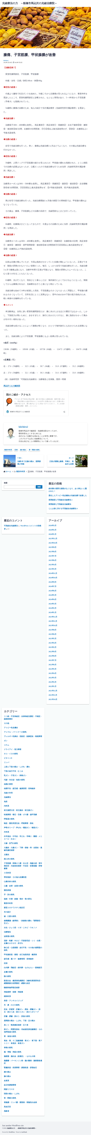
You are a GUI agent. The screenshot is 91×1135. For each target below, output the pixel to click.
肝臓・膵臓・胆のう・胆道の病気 (17, 1016)
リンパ (6, 763)
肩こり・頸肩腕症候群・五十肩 (16, 1025)
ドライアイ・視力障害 (12, 750)
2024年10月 (53, 578)
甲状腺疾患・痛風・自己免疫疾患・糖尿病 (20, 955)
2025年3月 (52, 569)
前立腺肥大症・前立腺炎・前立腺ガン (18, 810)
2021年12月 (53, 691)
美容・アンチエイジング (13, 1001)
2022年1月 (52, 686)
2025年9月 (52, 547)
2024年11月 (53, 573)
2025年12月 (53, 539)
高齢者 (6, 1111)
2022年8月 (52, 656)
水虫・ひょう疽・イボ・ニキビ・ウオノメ (20, 928)
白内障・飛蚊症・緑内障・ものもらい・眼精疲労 (23, 968)
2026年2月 (52, 530)
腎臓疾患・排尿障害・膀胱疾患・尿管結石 (20, 1068)
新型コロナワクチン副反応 (14, 908)
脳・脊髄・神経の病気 (12, 1052)
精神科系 (7, 996)
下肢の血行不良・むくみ (13, 771)
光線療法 (7, 797)
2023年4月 (52, 643)
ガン (5, 741)
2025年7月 (52, 556)
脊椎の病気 (8, 1048)
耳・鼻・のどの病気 (12, 1005)
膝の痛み (23, 450)
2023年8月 (52, 630)
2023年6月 (52, 634)
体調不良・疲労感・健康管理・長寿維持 (19, 789)
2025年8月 (52, 552)
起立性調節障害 (10, 1085)
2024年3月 (52, 604)
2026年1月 (52, 534)
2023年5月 (52, 639)
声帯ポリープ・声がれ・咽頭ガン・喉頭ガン (21, 828)
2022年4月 (52, 673)
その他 (6, 723)
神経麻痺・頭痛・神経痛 (13, 992)
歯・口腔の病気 (10, 916)
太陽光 (6, 855)
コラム (6, 745)
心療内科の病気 (10, 882)
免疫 (5, 802)
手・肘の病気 (9, 895)
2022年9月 (52, 652)
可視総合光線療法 (11, 526)
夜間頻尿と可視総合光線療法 (60, 504)
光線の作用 (8, 793)
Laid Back (24, 1132)
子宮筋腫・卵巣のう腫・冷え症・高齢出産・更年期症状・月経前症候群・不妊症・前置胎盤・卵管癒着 (23, 866)
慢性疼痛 (7, 890)
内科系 (6, 806)
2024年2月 (52, 608)
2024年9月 (52, 582)
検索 (5, 483)
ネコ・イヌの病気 (11, 754)
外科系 (6, 832)
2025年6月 (52, 560)
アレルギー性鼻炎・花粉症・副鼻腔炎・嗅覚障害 (23, 736)
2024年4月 (52, 600)
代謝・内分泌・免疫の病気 (14, 780)
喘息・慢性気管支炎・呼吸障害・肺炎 (18, 823)
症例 (16, 450)
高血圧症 (7, 1107)
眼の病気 (7, 976)
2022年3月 (52, 678)
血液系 (6, 1081)
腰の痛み (7, 1072)
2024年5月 (52, 595)
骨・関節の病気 (34, 450)
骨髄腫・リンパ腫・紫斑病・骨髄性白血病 (20, 1102)
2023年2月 (52, 647)
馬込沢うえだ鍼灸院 (12, 386)
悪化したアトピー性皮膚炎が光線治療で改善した (68, 496)
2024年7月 (52, 586)
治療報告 (7, 932)
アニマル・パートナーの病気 (15, 732)
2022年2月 (52, 682)
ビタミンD (8, 758)
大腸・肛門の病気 (11, 843)
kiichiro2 (5, 60)
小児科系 (7, 873)
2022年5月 (52, 669)
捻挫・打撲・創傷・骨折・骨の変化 (18, 899)
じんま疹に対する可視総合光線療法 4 (63, 509)
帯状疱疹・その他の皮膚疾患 (15, 877)
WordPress (12, 1132)
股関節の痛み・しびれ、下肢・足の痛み (19, 1021)
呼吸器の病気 (9, 819)
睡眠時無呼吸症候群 (12, 988)
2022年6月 (52, 665)
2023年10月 (53, 626)
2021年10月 (53, 700)
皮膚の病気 (8, 972)
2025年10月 (53, 543)
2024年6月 (52, 591)
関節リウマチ (9, 1089)
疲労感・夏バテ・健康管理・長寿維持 (18, 959)
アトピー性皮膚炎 (11, 728)
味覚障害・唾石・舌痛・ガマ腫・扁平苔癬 (20, 815)
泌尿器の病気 (9, 936)
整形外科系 (8, 450)
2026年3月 (52, 526)
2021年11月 (53, 695)
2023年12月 (53, 617)
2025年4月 (52, 565)
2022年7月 (52, 660)
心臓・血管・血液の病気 (13, 886)
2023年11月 (53, 621)
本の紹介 (7, 912)
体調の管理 (8, 784)
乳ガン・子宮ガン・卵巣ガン (15, 776)
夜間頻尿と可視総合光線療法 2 (60, 500)
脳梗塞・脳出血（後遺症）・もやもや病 (19, 1056)
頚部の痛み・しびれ (12, 1094)
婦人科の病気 (9, 859)
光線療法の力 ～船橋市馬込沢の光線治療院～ (29, 3)
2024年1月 (52, 613)
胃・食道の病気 (10, 1036)
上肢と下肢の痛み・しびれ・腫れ (17, 767)
